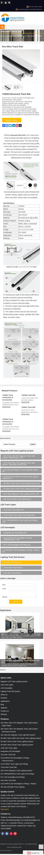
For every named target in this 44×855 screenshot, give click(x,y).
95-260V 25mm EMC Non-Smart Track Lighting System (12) (20, 477)
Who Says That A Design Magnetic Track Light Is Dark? (21, 636)
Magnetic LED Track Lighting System (17, 451)
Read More (6, 407)
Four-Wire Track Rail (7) (11, 573)
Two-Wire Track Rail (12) (12, 562)
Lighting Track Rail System (16, 36)
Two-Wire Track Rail (34, 36)
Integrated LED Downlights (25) (14, 533)
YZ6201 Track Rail (28, 407)
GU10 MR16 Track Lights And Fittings (14, 765)
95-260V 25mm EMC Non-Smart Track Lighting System (21, 739)
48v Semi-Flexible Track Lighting (12, 788)
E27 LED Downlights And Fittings (13, 778)
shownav (2, 26)
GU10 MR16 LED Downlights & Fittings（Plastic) (18, 785)
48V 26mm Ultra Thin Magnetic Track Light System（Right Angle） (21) (18, 457)
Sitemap (4, 715)
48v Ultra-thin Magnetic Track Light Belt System (18, 736)
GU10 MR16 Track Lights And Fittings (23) (18, 515)
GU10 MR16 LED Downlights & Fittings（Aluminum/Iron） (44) (17, 539)
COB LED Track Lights (9, 749)
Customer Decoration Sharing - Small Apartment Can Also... (20, 664)
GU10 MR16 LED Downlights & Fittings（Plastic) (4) (20, 551)
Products (4, 699)
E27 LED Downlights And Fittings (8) (16, 545)
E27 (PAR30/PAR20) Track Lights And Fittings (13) (19, 521)
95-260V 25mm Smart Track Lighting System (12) (21, 483)
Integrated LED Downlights (10, 752)
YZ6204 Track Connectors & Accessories (7, 421)
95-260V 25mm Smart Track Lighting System (17, 742)
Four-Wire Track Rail (8, 781)
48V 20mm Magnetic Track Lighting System (16, 772)
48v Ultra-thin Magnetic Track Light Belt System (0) (20, 470)
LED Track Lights (8, 505)
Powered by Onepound (5, 851)
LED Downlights (8, 527)
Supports (4, 709)
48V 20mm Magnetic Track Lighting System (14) (20, 494)
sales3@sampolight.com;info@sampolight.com (30, 9)
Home (2, 36)
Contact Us (5, 712)
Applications (5, 611)
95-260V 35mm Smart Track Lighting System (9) (20, 489)
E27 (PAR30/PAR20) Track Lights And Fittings (17, 775)
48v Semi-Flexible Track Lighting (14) (16, 499)
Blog (2, 705)
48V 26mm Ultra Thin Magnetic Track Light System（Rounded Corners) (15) (18, 463)
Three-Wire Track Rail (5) (12, 568)
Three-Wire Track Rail (9, 768)
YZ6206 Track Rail (28, 395)
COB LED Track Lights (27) (13, 510)
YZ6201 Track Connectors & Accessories (7, 397)
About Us (4, 696)
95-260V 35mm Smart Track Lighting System (17, 746)
